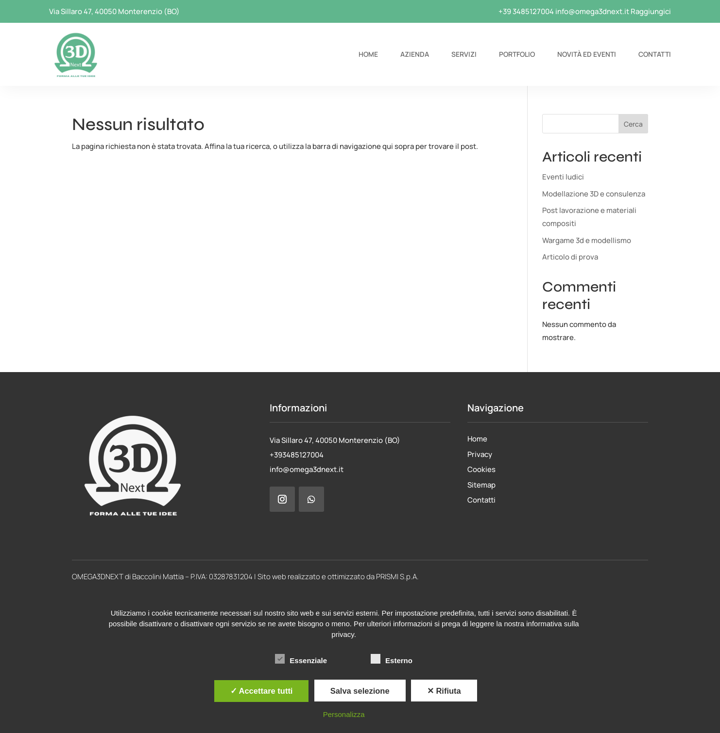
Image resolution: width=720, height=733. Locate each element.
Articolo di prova (570, 257)
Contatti (654, 54)
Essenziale (301, 659)
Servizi (464, 54)
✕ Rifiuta (444, 690)
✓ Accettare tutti (261, 690)
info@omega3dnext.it (592, 11)
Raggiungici (651, 11)
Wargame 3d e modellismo (586, 240)
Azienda (414, 54)
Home (368, 54)
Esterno (391, 659)
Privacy (479, 454)
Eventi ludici (563, 177)
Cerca (633, 124)
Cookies (481, 469)
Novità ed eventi (586, 54)
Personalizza (344, 714)
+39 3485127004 (526, 11)
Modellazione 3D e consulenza (593, 194)
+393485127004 (297, 455)
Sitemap (481, 485)
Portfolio (517, 54)
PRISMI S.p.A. (397, 576)
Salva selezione (360, 690)
